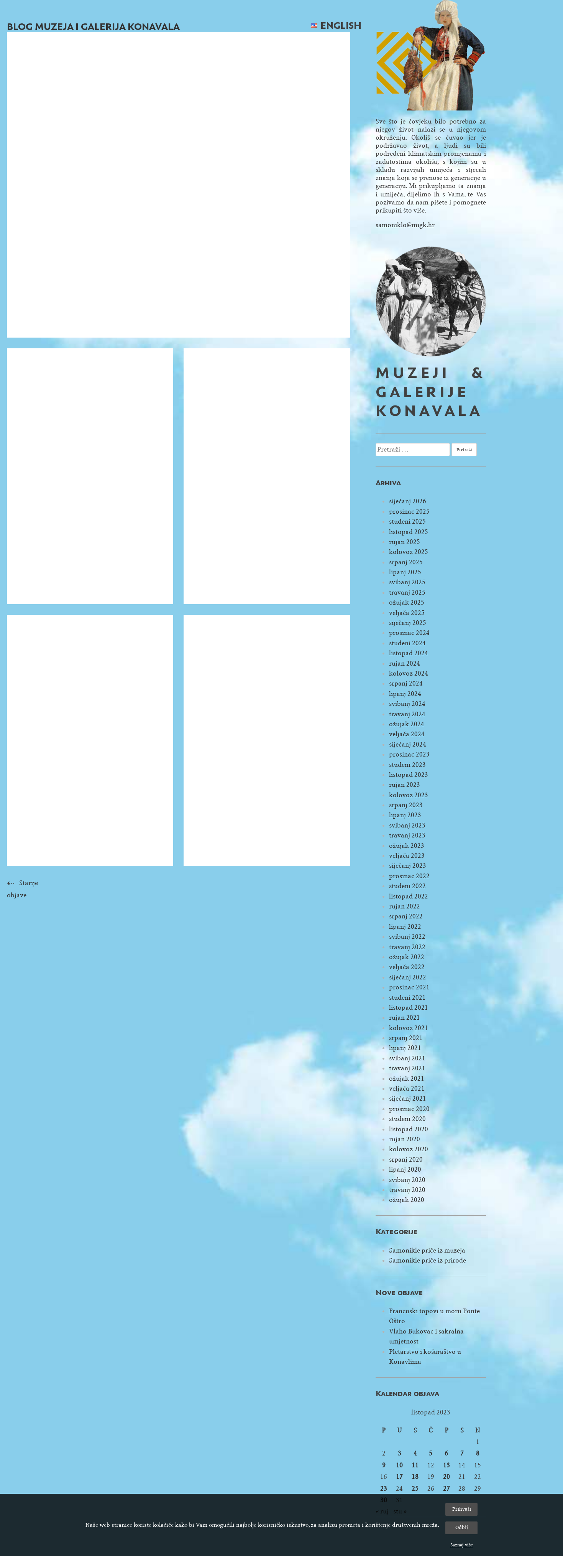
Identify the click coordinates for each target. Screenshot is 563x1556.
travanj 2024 (407, 714)
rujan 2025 (404, 542)
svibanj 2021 (407, 1058)
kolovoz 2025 (408, 552)
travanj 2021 (407, 1068)
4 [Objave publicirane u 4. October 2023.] (415, 1453)
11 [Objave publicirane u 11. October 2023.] (415, 1465)
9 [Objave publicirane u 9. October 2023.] (384, 1465)
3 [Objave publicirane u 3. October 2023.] (399, 1453)
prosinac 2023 (409, 754)
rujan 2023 (404, 785)
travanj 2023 (407, 835)
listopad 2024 (408, 653)
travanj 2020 (407, 1190)
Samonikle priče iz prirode (427, 1260)
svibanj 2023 (407, 825)
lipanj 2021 (405, 1048)
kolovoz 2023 (408, 795)
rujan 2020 (404, 1139)
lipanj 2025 (405, 572)
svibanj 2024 (407, 704)
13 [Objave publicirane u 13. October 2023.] (446, 1465)
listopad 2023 (408, 775)
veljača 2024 (407, 734)
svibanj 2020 (407, 1180)
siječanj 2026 (407, 501)
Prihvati (461, 1509)
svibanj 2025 (407, 582)
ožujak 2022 (406, 957)
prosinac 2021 (409, 987)
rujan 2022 (404, 906)
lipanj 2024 (405, 694)
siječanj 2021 (407, 1098)
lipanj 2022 (405, 927)
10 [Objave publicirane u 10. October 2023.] (399, 1465)
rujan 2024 (404, 663)
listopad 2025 (408, 532)
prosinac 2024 (409, 633)
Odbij (461, 1527)
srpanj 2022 (406, 916)
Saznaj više (461, 1545)
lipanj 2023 (405, 815)
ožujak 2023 (406, 846)
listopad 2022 (408, 896)
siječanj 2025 (407, 623)
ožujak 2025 (406, 602)
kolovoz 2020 (408, 1149)
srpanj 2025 (406, 562)
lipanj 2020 (405, 1169)
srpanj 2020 (406, 1159)
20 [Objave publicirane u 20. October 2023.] (446, 1477)
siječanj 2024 (407, 744)
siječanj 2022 (407, 977)
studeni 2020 (407, 1119)
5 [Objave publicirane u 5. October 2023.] (430, 1453)
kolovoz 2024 (408, 673)
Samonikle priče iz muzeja (427, 1250)
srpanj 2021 (406, 1038)
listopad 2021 (408, 1008)
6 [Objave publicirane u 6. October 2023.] (446, 1453)
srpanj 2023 (406, 805)
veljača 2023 (407, 856)
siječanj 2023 (407, 866)
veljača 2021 (407, 1089)
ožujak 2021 (406, 1079)
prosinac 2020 (409, 1109)
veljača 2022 (407, 967)
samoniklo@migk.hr (405, 225)
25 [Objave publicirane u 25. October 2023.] (415, 1489)
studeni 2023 (407, 765)
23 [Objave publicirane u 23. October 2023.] (383, 1489)
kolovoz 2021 (408, 1028)
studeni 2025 (407, 522)
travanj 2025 (407, 592)
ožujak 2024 (406, 724)
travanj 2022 (407, 947)
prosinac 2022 (409, 876)
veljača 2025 (407, 613)
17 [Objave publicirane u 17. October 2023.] (399, 1477)
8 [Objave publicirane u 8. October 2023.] (477, 1453)
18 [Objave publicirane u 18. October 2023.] (415, 1477)
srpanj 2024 (406, 683)
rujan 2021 (404, 1018)
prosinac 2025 (409, 512)
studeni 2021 (407, 998)
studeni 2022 (407, 886)
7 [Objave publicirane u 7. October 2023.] (462, 1453)
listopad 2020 (408, 1129)
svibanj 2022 (407, 937)
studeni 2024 (407, 643)
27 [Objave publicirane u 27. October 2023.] (446, 1489)
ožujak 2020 (406, 1200)
